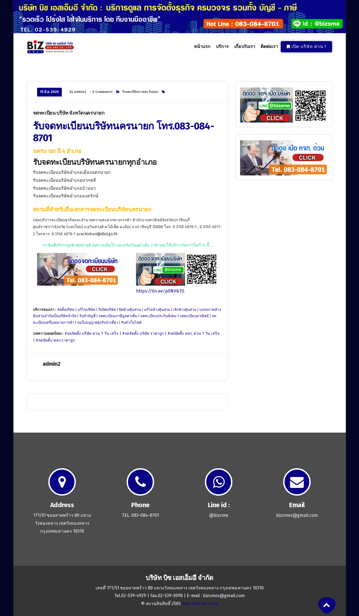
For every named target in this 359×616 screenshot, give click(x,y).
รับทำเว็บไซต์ (131, 322)
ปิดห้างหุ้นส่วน (130, 310)
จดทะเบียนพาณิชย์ (194, 316)
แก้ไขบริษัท (86, 310)
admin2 (80, 92)
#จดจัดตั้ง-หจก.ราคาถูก (55, 340)
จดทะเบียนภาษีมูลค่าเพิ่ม (118, 316)
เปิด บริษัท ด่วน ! (306, 46)
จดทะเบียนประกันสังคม (158, 316)
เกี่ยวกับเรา (244, 46)
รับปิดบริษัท (107, 310)
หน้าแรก (202, 46)
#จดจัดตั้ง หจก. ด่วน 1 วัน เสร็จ (193, 333)
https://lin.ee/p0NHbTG (160, 291)
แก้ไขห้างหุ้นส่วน (157, 310)
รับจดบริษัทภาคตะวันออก (140, 92)
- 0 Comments (101, 92)
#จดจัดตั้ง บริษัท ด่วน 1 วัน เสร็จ (91, 333)
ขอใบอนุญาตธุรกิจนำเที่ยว (97, 322)
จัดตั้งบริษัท (65, 310)
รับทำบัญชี (87, 316)
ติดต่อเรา (269, 46)
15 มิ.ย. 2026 (49, 92)
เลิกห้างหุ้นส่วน (184, 310)
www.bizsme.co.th (200, 603)
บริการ (222, 46)
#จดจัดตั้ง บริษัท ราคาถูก (143, 333)
